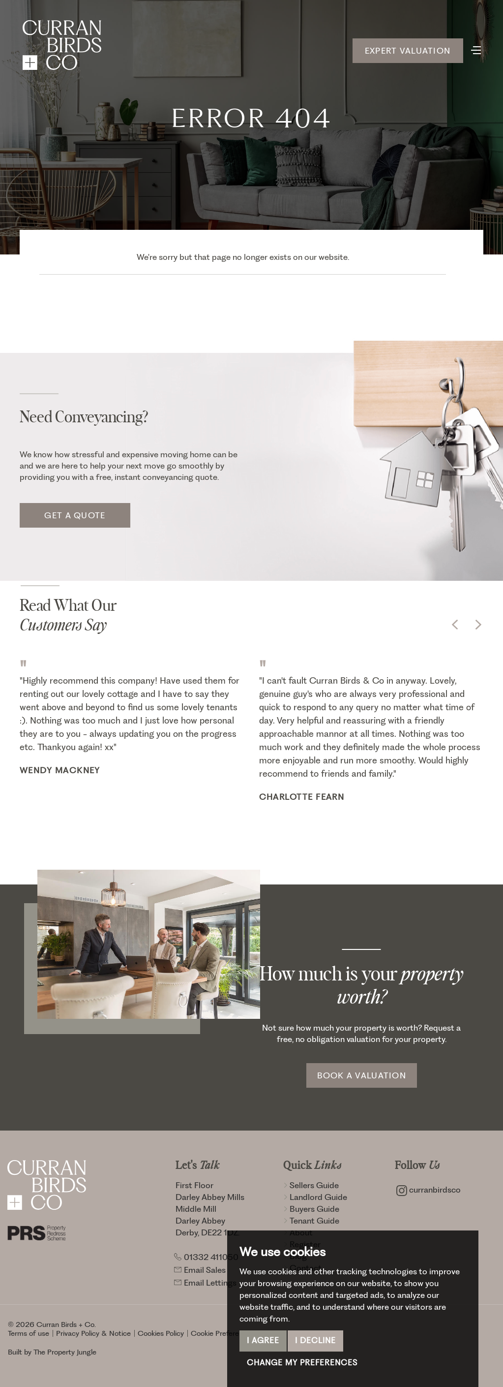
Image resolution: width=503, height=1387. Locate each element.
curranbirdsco (428, 1190)
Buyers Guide (311, 1209)
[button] (455, 625)
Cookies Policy (161, 1333)
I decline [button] (315, 1340)
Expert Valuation (407, 51)
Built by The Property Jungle (52, 1352)
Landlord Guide (315, 1197)
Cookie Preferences (222, 1333)
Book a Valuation (361, 1075)
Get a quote (74, 515)
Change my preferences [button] (302, 1362)
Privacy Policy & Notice (93, 1333)
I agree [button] (263, 1340)
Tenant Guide (311, 1221)
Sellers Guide (311, 1185)
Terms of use (28, 1333)
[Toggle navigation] (476, 49)
